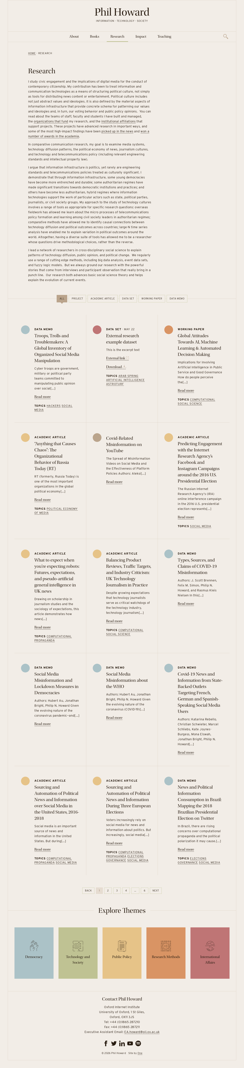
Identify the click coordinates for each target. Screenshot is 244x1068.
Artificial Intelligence (125, 380)
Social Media (200, 526)
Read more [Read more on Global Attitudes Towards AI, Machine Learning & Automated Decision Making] (186, 390)
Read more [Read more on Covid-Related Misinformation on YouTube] (114, 482)
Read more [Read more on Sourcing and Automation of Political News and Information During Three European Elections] (114, 843)
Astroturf (115, 384)
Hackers (54, 405)
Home (31, 53)
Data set (128, 298)
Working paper (151, 298)
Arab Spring (128, 376)
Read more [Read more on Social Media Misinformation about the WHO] (114, 718)
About (74, 36)
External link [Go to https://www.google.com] (117, 358)
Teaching (164, 36)
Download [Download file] (116, 367)
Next (155, 890)
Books (94, 36)
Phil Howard (122, 12)
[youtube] (130, 1043)
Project (77, 298)
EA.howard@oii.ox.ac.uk (142, 1032)
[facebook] (106, 1043)
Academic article (103, 298)
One (140, 1053)
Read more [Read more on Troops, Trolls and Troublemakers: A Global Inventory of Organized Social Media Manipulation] (42, 397)
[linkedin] (122, 1043)
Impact (141, 36)
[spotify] (138, 1043)
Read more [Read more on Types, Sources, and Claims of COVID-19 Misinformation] (186, 604)
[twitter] (114, 1043)
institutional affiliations (118, 121)
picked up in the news (117, 131)
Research (117, 36)
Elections (135, 856)
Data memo (177, 298)
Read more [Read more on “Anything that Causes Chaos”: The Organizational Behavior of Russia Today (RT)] (42, 500)
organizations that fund (50, 121)
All (62, 298)
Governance (116, 860)
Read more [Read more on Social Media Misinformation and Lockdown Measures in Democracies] (42, 724)
